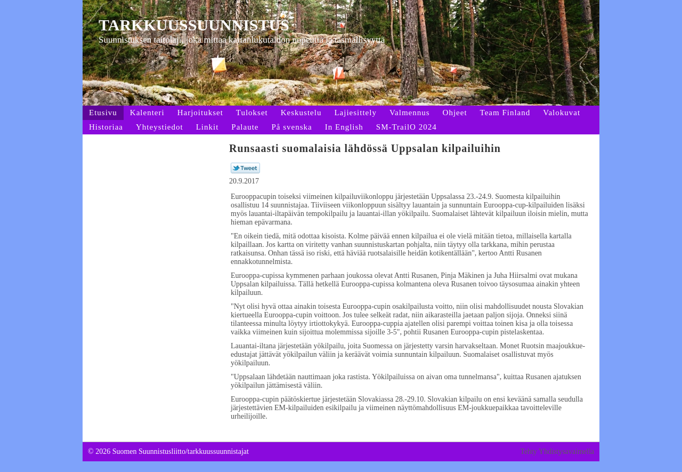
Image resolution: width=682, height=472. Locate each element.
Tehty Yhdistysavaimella (557, 451)
